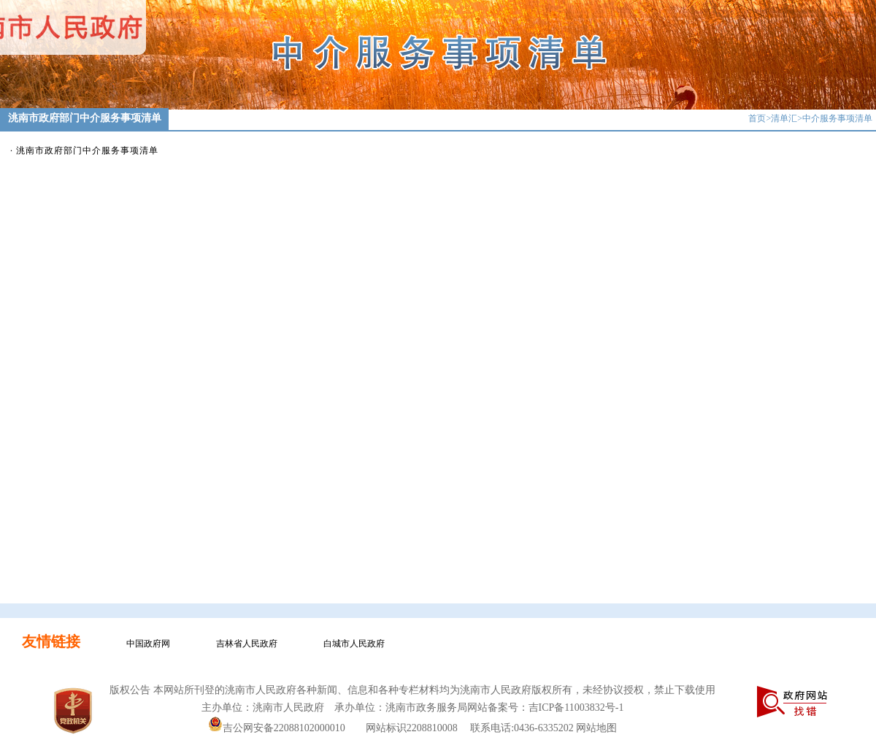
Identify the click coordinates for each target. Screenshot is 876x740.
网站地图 (596, 727)
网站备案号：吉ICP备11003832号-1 (545, 707)
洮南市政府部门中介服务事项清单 (87, 150)
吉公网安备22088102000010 (276, 727)
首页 (757, 118)
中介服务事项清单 (837, 118)
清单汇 (784, 118)
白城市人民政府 (354, 643)
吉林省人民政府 (246, 643)
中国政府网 (148, 643)
